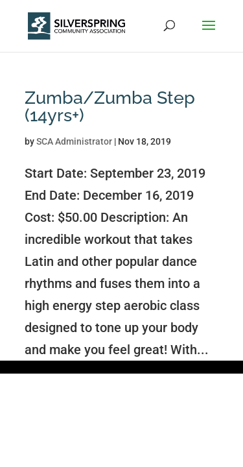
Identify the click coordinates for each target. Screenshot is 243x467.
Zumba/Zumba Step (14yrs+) (110, 106)
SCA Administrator (74, 141)
